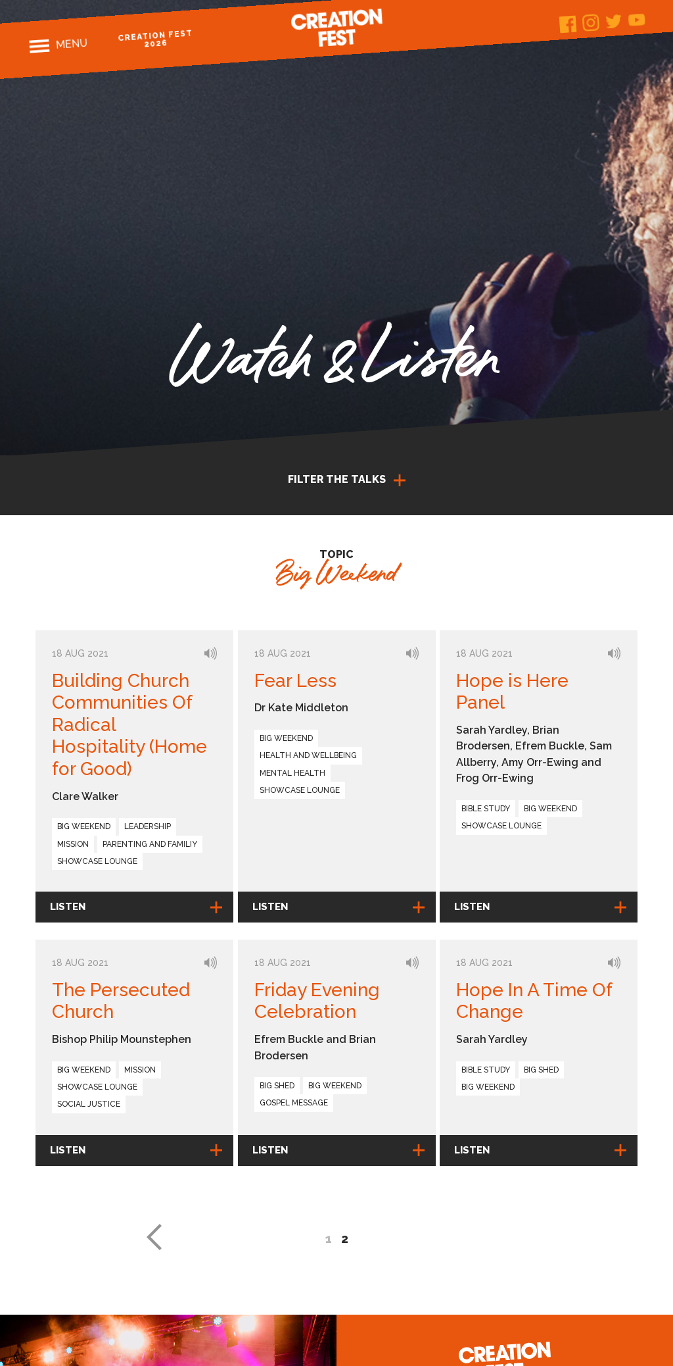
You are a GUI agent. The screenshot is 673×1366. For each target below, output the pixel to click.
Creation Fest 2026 (155, 38)
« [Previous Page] (154, 1237)
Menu (71, 44)
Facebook (567, 25)
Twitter (613, 21)
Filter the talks (337, 479)
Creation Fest (336, 28)
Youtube (636, 19)
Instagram (590, 23)
